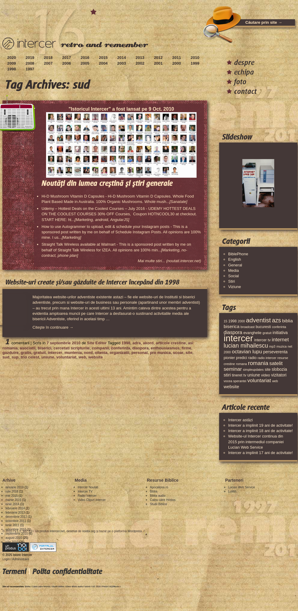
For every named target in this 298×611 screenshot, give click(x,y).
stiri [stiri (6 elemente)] (227, 374)
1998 (11, 69)
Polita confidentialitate (67, 571)
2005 (85, 63)
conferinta (120, 348)
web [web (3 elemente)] (275, 381)
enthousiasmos (165, 348)
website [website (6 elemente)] (231, 386)
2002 (139, 63)
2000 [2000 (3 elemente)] (241, 321)
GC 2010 (96, 586)
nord (88, 352)
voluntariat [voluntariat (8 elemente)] (259, 380)
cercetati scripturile (72, 348)
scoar (178, 352)
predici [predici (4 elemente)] (241, 358)
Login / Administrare (15, 559)
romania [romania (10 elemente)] (258, 363)
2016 (85, 57)
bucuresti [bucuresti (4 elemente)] (263, 327)
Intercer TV (85, 491)
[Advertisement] (112, 377)
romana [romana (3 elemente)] (241, 364)
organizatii (119, 352)
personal (140, 352)
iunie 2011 (12, 525)
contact (245, 91)
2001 (158, 63)
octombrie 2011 (15, 521)
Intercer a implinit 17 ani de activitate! (260, 452)
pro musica (160, 352)
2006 (66, 63)
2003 (121, 63)
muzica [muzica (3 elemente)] (281, 346)
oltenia (101, 352)
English (234, 259)
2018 (48, 57)
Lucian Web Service (241, 487)
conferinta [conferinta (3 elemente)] (279, 327)
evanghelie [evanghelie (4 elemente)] (252, 333)
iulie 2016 (11, 491)
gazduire (10, 352)
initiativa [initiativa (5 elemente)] (280, 332)
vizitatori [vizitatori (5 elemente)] (279, 375)
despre (244, 62)
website (95, 357)
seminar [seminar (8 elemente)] (233, 369)
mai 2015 (11, 495)
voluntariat (66, 357)
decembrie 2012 (16, 516)
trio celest (30, 357)
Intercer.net (57, 531)
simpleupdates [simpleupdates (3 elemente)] (253, 369)
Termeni (14, 571)
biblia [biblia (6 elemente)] (287, 320)
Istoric (88, 586)
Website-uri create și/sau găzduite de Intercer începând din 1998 (92, 282)
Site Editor (97, 343)
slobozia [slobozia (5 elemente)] (279, 369)
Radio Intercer (87, 495)
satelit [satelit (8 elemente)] (276, 363)
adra (136, 343)
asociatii (28, 348)
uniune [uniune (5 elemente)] (253, 375)
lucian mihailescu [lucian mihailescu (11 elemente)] (246, 345)
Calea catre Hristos (41, 586)
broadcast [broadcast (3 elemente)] (248, 327)
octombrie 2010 (15, 529)
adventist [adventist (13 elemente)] (258, 320)
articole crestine (171, 343)
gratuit (39, 352)
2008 (30, 63)
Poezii (105, 586)
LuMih (232, 491)
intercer (55, 352)
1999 (195, 63)
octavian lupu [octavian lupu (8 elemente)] (247, 352)
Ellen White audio (74, 586)
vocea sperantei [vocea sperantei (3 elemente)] (235, 381)
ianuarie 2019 (14, 487)
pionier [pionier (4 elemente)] (229, 358)
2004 (103, 63)
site (188, 352)
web (82, 357)
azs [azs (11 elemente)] (276, 320)
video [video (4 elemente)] (265, 375)
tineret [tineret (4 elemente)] (237, 375)
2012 (158, 57)
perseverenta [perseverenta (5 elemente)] (275, 351)
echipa (244, 72)
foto (240, 82)
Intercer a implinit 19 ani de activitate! (260, 425)
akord (148, 343)
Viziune (234, 286)
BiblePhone (238, 254)
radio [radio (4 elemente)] (252, 358)
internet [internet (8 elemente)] (280, 339)
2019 (30, 57)
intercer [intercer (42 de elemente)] (238, 338)
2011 (176, 57)
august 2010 (13, 537)
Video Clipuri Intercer (92, 500)
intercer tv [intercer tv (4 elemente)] (262, 340)
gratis (26, 352)
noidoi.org (88, 531)
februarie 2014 (15, 508)
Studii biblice (58, 586)
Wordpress (135, 531)
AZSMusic (114, 586)
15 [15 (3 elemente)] (225, 321)
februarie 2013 (15, 512)
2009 (11, 63)
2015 (103, 57)
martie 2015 (13, 500)
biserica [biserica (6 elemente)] (231, 326)
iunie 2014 (12, 504)
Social (233, 276)
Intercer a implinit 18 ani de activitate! (260, 430)
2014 (121, 57)
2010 (195, 57)
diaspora (140, 348)
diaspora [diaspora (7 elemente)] (233, 332)
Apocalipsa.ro (159, 487)
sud (5, 357)
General (235, 265)
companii (100, 348)
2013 (139, 57)
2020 (11, 57)
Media (233, 270)
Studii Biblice (158, 504)
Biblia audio (158, 495)
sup (14, 357)
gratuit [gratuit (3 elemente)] (267, 333)
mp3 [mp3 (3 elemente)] (272, 346)
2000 (176, 63)
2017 (66, 57)
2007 (48, 63)
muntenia (73, 352)
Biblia (153, 491)
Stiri (231, 281)
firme (186, 348)
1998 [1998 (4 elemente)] (232, 321)
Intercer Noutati (88, 487)
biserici (44, 348)
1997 (30, 69)
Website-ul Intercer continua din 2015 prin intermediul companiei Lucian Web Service (256, 441)
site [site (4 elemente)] (267, 369)
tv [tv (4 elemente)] (245, 375)
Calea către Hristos (162, 500)
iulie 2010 (11, 542)
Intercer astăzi (240, 420)
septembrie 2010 (16, 533)
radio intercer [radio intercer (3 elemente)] (267, 358)
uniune (47, 357)
